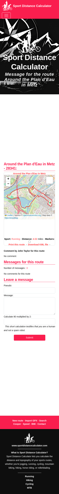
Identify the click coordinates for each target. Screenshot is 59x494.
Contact (41, 424)
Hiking (29, 480)
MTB (29, 488)
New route (17, 420)
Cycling (29, 484)
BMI (33, 424)
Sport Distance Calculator (26, 6)
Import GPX (31, 420)
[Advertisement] (29, 130)
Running (29, 476)
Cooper (17, 424)
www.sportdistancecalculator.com (29, 445)
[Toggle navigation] (6, 15)
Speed (26, 424)
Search (43, 420)
